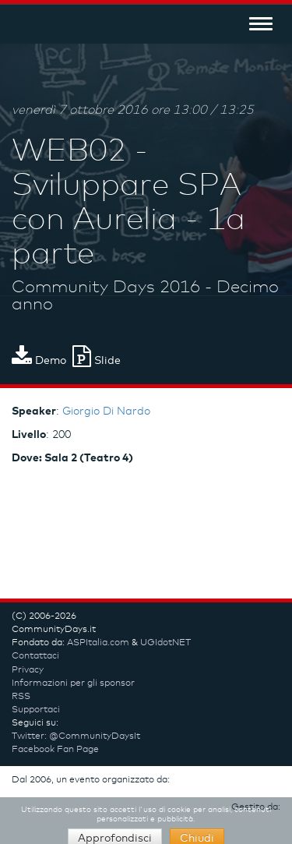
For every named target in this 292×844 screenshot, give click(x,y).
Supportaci (36, 710)
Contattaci (35, 656)
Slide (96, 360)
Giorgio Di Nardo (106, 411)
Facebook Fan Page (55, 749)
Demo (39, 360)
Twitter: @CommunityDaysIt (76, 736)
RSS (21, 696)
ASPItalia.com (98, 643)
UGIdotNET (165, 643)
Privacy (28, 670)
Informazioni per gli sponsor (73, 683)
